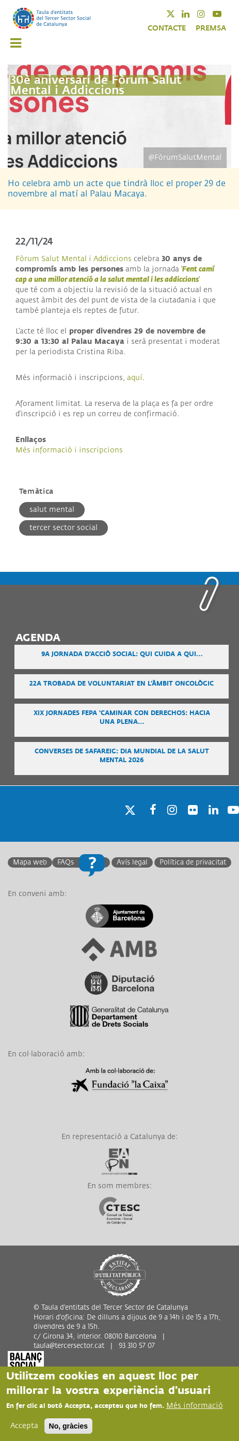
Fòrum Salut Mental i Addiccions (73, 259)
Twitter (177, 14)
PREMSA (211, 28)
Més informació (194, 1405)
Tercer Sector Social (63, 528)
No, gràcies (68, 1426)
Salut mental (51, 509)
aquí (134, 378)
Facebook (149, 823)
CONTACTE (167, 28)
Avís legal (132, 862)
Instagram (208, 14)
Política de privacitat (193, 862)
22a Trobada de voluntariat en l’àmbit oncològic (121, 684)
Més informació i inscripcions (69, 450)
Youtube (223, 14)
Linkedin (192, 14)
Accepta (24, 1426)
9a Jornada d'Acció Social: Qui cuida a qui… (121, 654)
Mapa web (30, 862)
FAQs (65, 862)
